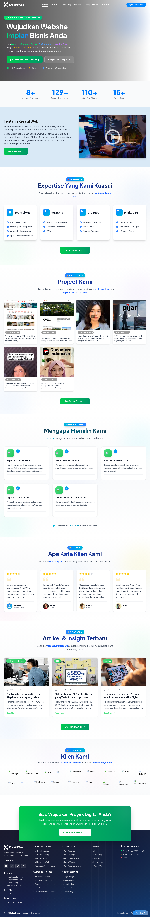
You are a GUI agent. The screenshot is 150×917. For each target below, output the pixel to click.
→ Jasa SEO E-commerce (72, 866)
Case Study (65, 4)
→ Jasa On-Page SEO (70, 855)
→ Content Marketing (41, 884)
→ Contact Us (97, 866)
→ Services (96, 858)
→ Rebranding (67, 891)
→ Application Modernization (44, 866)
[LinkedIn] (23, 866)
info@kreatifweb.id (14, 894)
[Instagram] (12, 866)
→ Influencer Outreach (41, 877)
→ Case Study (97, 855)
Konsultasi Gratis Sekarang (24, 59)
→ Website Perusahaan (42, 851)
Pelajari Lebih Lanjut (59, 59)
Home (45, 4)
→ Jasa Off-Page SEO (70, 858)
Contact (105, 4)
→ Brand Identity (68, 880)
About (54, 4)
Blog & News (91, 4)
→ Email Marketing (40, 888)
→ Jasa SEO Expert (69, 851)
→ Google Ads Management (44, 891)
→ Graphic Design (69, 888)
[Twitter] (17, 866)
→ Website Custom (40, 858)
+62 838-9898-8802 (15, 902)
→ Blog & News (97, 862)
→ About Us (96, 851)
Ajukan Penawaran (136, 5)
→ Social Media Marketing (42, 880)
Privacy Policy (122, 913)
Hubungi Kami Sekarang (75, 832)
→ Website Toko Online (42, 862)
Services (78, 4)
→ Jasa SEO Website (70, 862)
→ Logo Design (68, 877)
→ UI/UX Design (68, 884)
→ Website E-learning (41, 855)
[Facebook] (6, 866)
